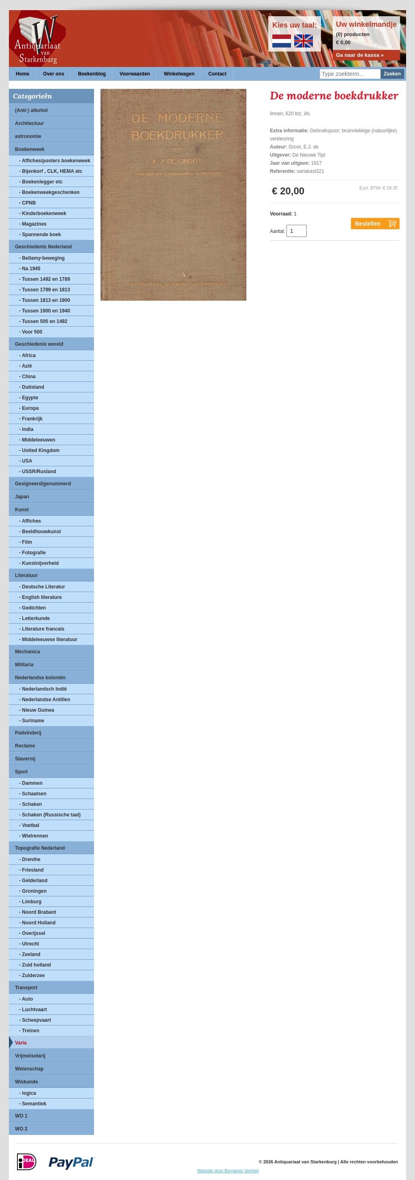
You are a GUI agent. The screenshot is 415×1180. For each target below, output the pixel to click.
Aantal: (277, 231)
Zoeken (392, 74)
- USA (25, 461)
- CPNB (27, 203)
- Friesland (31, 870)
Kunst (22, 509)
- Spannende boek (40, 234)
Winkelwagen (179, 74)
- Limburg (30, 901)
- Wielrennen (33, 836)
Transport (26, 988)
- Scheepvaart (35, 1020)
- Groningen (33, 891)
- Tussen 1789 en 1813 (44, 290)
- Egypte (28, 398)
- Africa (27, 355)
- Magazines (33, 224)
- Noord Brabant (37, 912)
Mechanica (27, 652)
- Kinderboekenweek (42, 213)
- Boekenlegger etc (40, 182)
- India (26, 429)
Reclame (25, 746)
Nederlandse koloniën (40, 677)
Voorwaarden (135, 74)
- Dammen (31, 783)
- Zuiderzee (32, 975)
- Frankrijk (31, 419)
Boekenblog (92, 74)
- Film (25, 542)
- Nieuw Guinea (36, 710)
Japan (22, 497)
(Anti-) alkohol (31, 110)
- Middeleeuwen (37, 440)
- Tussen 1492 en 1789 (44, 279)
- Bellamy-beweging (42, 258)
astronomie (28, 136)
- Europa (29, 408)
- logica (27, 1093)
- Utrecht (29, 944)
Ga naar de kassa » (360, 55)
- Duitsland (31, 387)
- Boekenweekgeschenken (49, 192)
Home (22, 74)
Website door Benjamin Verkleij (228, 1170)
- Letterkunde (34, 618)
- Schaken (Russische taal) (50, 815)
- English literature (40, 597)
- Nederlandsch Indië (43, 689)
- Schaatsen (32, 794)
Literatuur (26, 575)
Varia (21, 1043)
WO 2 (21, 1129)
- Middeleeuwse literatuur (48, 639)
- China (27, 376)
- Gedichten (32, 608)
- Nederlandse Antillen (44, 699)
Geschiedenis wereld (39, 344)
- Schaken (30, 804)
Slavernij (25, 759)
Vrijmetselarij (30, 1056)
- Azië (25, 366)
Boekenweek (30, 149)
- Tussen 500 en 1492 (43, 321)
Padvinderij (28, 733)
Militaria (24, 665)
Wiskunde (26, 1082)
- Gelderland (33, 880)
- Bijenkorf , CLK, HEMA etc (50, 171)
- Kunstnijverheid (39, 563)
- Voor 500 (30, 332)
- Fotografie (32, 553)
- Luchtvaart (33, 1009)
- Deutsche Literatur (42, 587)
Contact (217, 74)
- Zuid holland (35, 965)
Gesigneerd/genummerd (43, 484)
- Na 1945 (30, 268)
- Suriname (31, 721)
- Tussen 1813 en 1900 (44, 300)
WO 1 (21, 1116)
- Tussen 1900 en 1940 (44, 311)
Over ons (53, 74)
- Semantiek (32, 1104)
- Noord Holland (37, 923)
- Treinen (29, 1031)
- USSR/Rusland (37, 471)
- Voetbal (29, 825)
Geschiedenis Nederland (43, 247)
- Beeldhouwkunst (40, 531)
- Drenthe (30, 859)
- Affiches (30, 521)
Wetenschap (29, 1069)
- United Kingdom (39, 450)
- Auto (26, 999)
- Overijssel (32, 933)
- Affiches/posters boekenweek (54, 161)
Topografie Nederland (40, 848)
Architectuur (29, 123)
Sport (21, 772)
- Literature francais (41, 629)
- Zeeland (30, 954)
